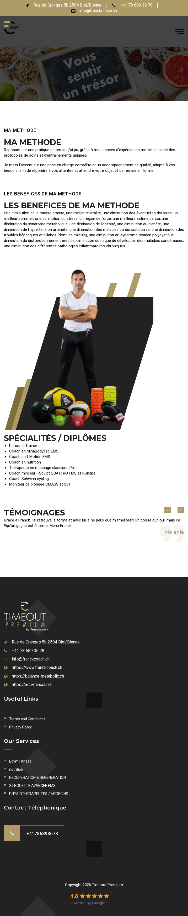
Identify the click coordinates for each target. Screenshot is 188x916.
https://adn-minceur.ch (32, 684)
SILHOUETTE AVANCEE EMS (32, 786)
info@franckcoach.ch (98, 10)
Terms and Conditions (27, 719)
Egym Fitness (20, 761)
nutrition (16, 769)
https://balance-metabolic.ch (38, 676)
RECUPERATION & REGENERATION (37, 777)
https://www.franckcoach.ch (37, 667)
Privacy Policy (20, 727)
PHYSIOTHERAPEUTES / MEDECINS (38, 794)
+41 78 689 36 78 (28, 650)
